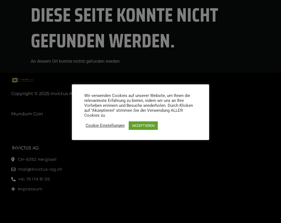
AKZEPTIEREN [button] (143, 126)
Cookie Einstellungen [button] (105, 125)
